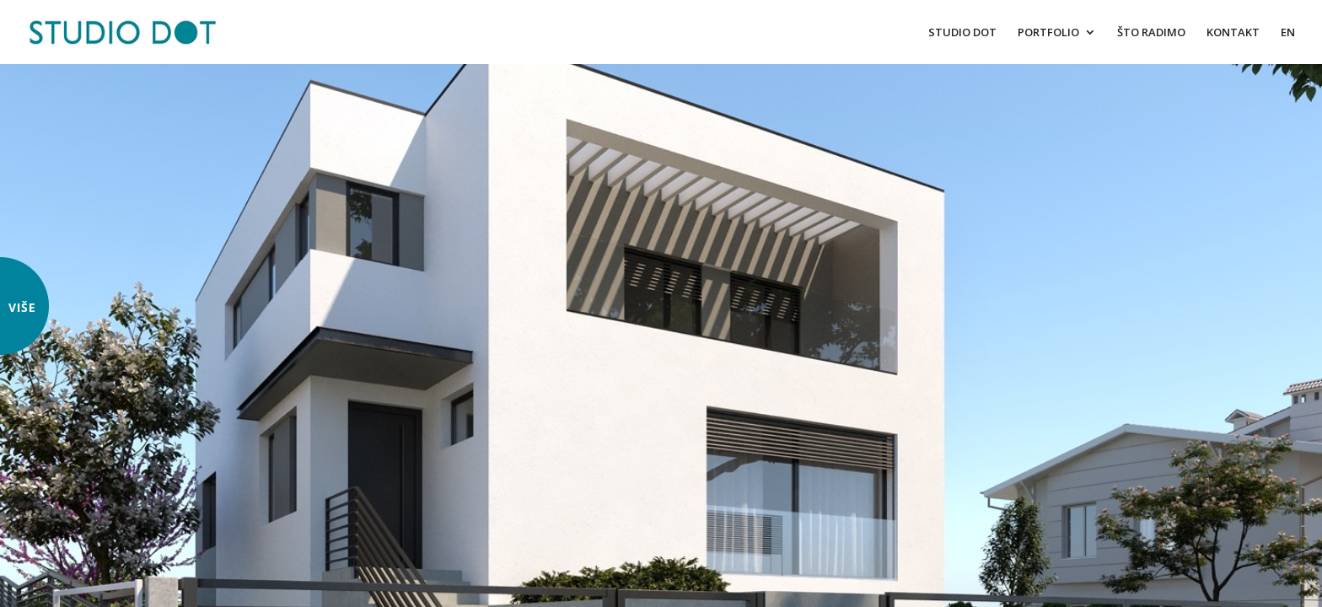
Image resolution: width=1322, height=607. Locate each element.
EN (1288, 33)
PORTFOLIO (1048, 33)
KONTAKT (1233, 33)
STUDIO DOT (962, 33)
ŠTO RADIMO (1151, 33)
